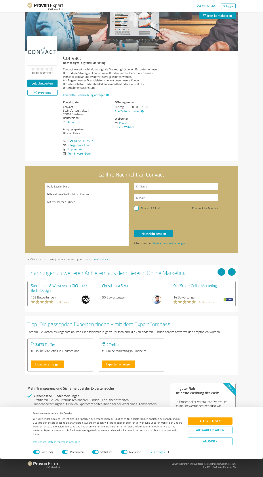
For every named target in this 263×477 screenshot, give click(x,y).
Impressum (39, 460)
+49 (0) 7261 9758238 (82, 141)
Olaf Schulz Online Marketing (195, 285)
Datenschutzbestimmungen (64, 460)
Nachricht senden (154, 233)
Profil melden (101, 259)
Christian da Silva (115, 285)
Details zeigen (157, 470)
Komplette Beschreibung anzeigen (85, 95)
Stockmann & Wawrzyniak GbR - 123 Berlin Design (59, 288)
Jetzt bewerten (42, 83)
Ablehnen (210, 459)
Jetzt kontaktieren (217, 15)
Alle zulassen (210, 439)
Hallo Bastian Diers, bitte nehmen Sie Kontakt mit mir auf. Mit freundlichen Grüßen (87, 214)
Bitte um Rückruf (150, 208)
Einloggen (228, 6)
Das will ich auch (207, 5)
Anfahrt (73, 122)
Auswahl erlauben (210, 448)
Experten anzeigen (47, 364)
